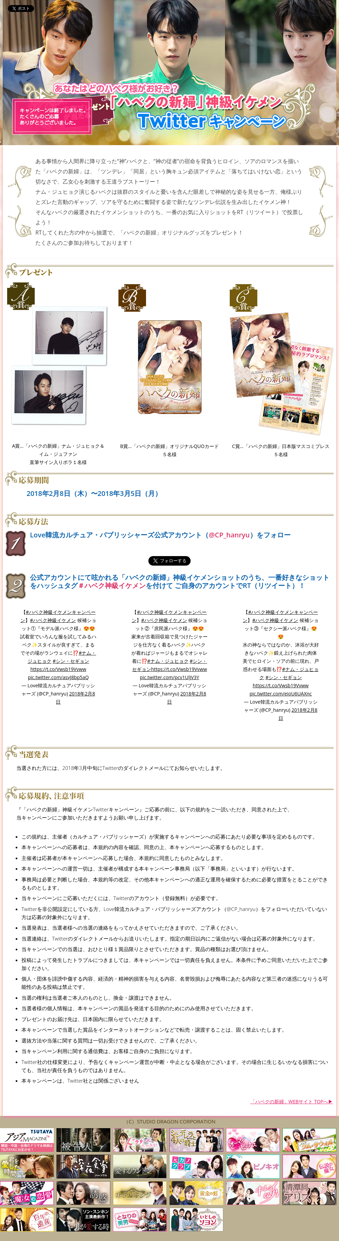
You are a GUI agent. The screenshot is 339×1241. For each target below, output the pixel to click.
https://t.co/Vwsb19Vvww (58, 669)
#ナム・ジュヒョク (168, 661)
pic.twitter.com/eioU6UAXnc (280, 693)
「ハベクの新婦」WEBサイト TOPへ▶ (292, 1101)
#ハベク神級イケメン (53, 620)
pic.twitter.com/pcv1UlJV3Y (169, 677)
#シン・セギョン (71, 661)
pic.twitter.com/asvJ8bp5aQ (58, 677)
